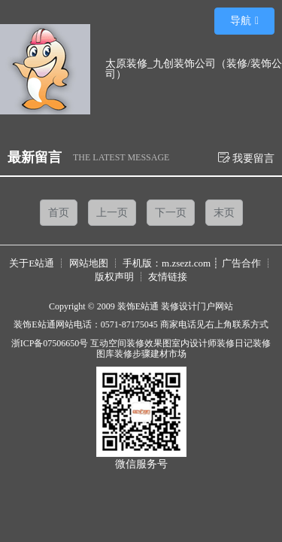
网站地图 (88, 263)
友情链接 (167, 276)
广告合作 (241, 263)
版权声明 (114, 276)
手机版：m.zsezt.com (167, 263)
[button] (244, 21)
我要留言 (246, 157)
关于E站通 (31, 263)
